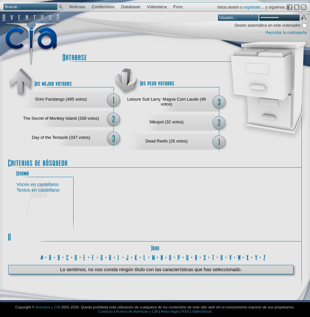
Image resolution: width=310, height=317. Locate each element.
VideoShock (202, 311)
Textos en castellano (37, 190)
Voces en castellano (37, 184)
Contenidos (103, 6)
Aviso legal (169, 311)
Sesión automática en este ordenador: (268, 25)
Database (130, 6)
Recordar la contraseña (286, 32)
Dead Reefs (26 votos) (166, 141)
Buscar (61, 6)
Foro (178, 6)
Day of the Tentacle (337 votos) (61, 137)
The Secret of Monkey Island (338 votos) (61, 118)
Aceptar (303, 18)
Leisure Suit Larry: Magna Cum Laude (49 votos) (166, 102)
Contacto (105, 311)
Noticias (77, 6)
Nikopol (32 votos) (166, 121)
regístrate (252, 7)
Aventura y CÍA (48, 307)
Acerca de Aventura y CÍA (137, 311)
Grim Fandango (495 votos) (61, 99)
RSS (185, 311)
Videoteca (157, 6)
